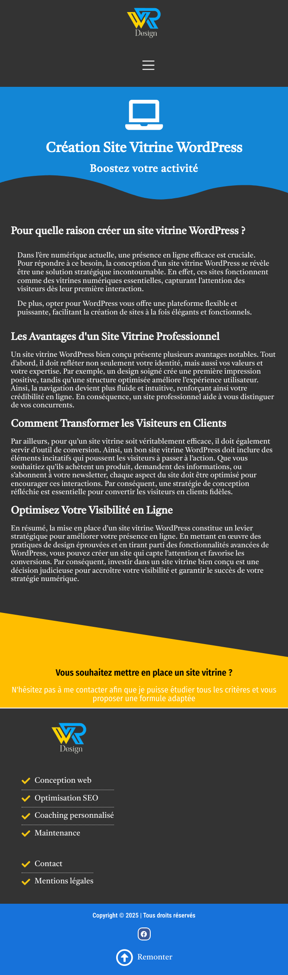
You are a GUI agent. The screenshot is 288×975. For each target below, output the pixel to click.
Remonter (144, 957)
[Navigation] (144, 65)
